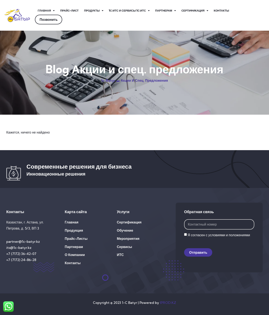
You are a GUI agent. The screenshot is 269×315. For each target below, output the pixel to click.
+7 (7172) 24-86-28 (21, 260)
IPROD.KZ (168, 303)
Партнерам (165, 10)
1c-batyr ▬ (110, 80)
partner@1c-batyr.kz (23, 241)
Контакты (221, 10)
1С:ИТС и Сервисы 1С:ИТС (129, 10)
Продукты (93, 10)
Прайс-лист (69, 10)
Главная (46, 10)
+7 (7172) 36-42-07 (21, 254)
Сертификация (194, 10)
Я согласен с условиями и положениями (219, 235)
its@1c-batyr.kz (19, 247)
